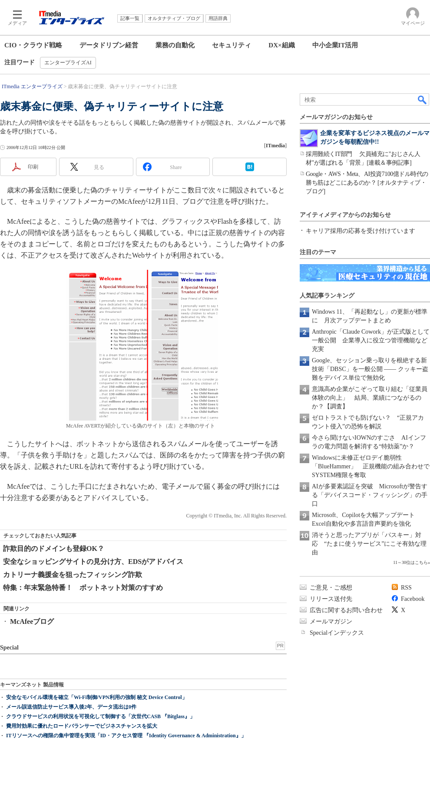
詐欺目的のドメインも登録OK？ (53, 548)
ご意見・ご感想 (331, 587)
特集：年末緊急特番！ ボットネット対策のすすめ (83, 587)
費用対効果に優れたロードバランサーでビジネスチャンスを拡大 (81, 726)
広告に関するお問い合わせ (346, 610)
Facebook (412, 599)
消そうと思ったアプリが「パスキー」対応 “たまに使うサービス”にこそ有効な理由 (369, 544)
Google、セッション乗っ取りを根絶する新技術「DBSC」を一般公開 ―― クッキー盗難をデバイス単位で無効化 (370, 369)
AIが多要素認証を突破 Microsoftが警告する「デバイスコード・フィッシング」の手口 (369, 495)
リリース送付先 (331, 599)
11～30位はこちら (410, 562)
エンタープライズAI (68, 63)
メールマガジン (331, 621)
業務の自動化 (175, 45)
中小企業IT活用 (335, 45)
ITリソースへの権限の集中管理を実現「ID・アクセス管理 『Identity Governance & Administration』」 (126, 735)
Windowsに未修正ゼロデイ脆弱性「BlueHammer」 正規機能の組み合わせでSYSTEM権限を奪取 (371, 466)
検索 (422, 99)
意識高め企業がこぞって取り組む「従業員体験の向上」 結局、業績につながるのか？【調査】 (369, 398)
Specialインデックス (337, 633)
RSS (406, 587)
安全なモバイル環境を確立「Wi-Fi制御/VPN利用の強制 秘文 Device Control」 (96, 697)
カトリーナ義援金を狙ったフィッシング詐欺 (72, 574)
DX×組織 (281, 45)
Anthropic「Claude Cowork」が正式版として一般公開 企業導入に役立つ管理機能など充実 (371, 340)
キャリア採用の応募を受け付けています (360, 231)
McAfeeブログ (32, 621)
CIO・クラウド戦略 (33, 45)
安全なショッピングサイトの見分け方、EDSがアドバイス (93, 561)
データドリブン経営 (108, 45)
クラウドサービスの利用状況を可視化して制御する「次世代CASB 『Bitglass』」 (100, 716)
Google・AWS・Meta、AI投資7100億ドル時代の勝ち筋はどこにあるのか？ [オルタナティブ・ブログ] (367, 183)
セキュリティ (231, 45)
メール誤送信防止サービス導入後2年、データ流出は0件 (71, 707)
